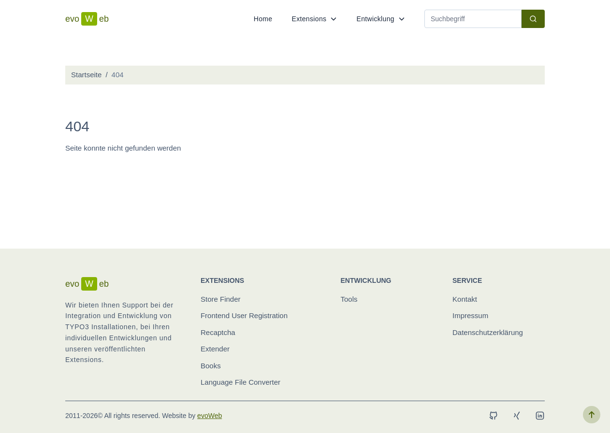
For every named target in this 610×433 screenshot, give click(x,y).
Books (211, 366)
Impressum (470, 315)
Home (263, 19)
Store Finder (221, 299)
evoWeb (209, 415)
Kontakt (464, 299)
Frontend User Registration (244, 315)
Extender (215, 349)
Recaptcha (218, 332)
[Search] (473, 19)
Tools (349, 299)
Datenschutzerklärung (487, 332)
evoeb (87, 19)
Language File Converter (240, 382)
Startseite (86, 74)
